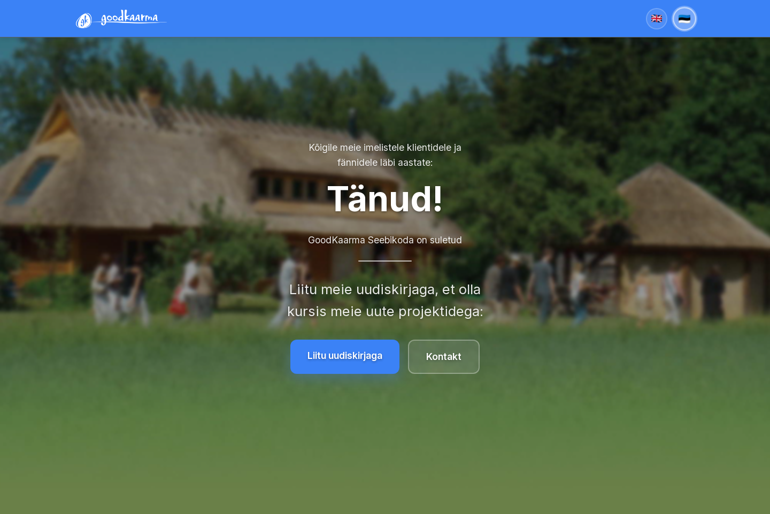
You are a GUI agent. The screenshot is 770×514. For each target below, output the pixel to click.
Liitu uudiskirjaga (344, 355)
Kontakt (443, 356)
